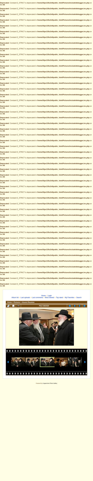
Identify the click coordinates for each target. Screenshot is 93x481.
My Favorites (69, 297)
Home (43, 296)
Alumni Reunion (28, 302)
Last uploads (25, 297)
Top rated (59, 297)
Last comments (37, 297)
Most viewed (49, 297)
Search (78, 297)
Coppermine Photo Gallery (50, 383)
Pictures (17, 302)
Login (50, 296)
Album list (15, 297)
